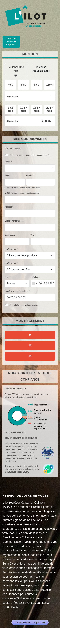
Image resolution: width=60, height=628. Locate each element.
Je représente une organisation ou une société (29, 155)
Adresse (8, 207)
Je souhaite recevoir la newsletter (24, 305)
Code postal (10, 235)
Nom (7, 176)
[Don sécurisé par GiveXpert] (30, 622)
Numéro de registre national (16, 291)
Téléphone (35, 277)
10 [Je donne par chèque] (30, 345)
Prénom (29, 176)
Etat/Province (10, 249)
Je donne (16, 70)
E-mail (7, 193)
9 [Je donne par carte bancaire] (30, 334)
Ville (32, 235)
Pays (7, 277)
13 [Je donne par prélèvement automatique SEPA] (30, 356)
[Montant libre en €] (30, 96)
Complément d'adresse (14, 221)
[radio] (10, 85)
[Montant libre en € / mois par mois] (30, 121)
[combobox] (34, 283)
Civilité (7, 162)
